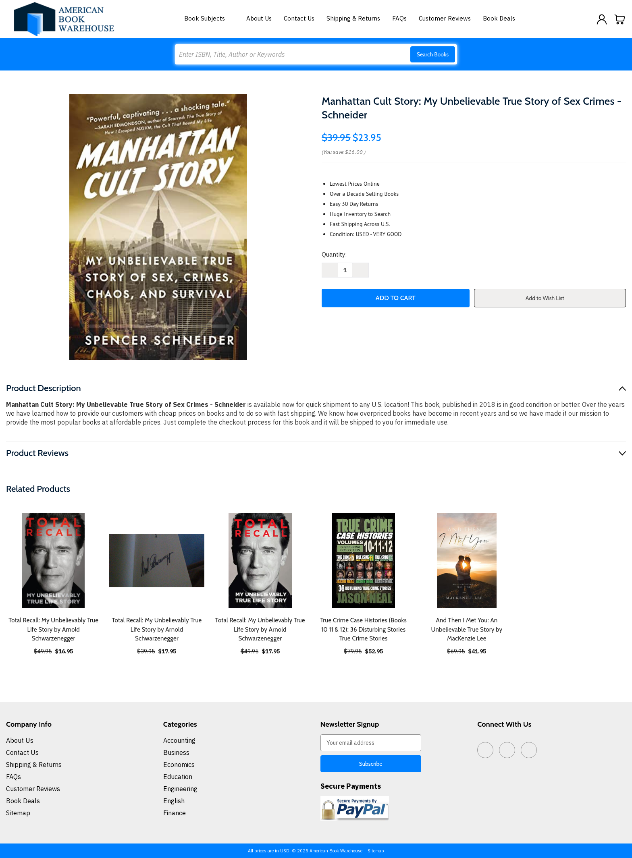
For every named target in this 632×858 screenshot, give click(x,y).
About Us (259, 18)
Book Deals (499, 18)
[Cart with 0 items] (620, 19)
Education (177, 777)
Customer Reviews (445, 18)
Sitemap (18, 813)
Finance (174, 813)
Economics (179, 765)
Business (176, 752)
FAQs (399, 18)
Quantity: (334, 254)
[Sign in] (602, 19)
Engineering (180, 789)
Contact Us (299, 18)
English (174, 801)
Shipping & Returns (353, 18)
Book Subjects (209, 18)
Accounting (179, 740)
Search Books (433, 54)
